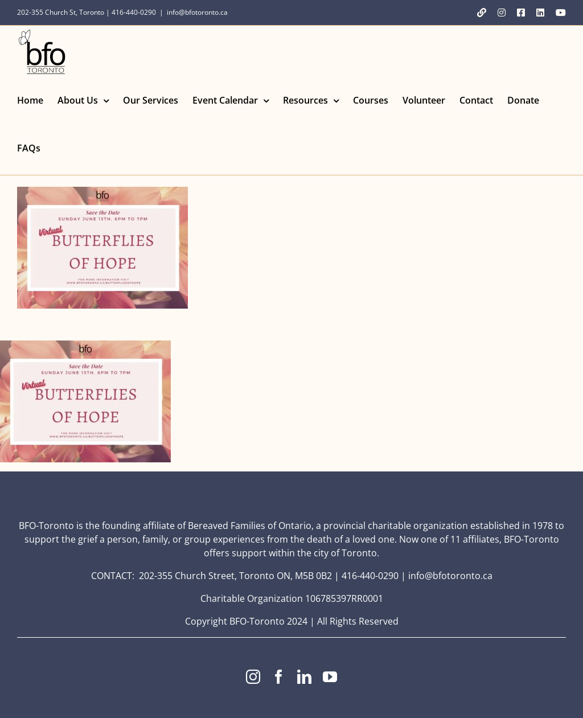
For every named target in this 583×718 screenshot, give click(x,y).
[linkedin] (304, 677)
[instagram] (253, 677)
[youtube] (330, 677)
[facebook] (279, 677)
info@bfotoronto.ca (197, 12)
